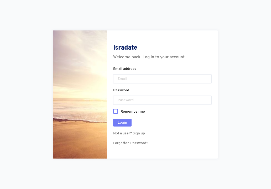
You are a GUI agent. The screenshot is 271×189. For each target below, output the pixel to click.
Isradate (125, 48)
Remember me (133, 111)
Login (122, 123)
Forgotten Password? (130, 143)
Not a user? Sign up (129, 133)
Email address (124, 69)
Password (121, 90)
